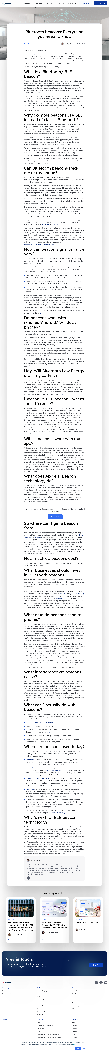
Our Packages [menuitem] (6, 988)
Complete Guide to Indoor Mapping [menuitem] (48, 1034)
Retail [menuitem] (74, 1000)
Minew (80, 535)
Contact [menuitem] (74, 1028)
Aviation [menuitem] (74, 1003)
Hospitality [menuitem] (75, 1006)
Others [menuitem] (74, 1009)
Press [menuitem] (73, 1034)
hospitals (59, 598)
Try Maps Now (85, 3)
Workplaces (30, 789)
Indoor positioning (33, 722)
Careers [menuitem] (74, 1025)
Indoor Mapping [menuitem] (42, 991)
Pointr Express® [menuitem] (42, 1009)
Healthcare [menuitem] (75, 997)
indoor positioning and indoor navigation (39, 244)
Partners (49, 3)
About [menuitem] (74, 1023)
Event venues (31, 760)
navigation (48, 722)
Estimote (27, 537)
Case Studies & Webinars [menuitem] (45, 1025)
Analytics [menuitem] (40, 997)
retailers (62, 594)
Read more (12, 940)
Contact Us (101, 3)
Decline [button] (84, 1048)
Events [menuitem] (74, 994)
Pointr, (32, 54)
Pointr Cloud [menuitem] (41, 1012)
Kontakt (38, 537)
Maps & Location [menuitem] (7, 994)
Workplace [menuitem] (75, 991)
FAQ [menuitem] (38, 1031)
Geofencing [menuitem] (40, 1003)
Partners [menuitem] (4, 1020)
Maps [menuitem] (3, 991)
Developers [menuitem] (40, 1028)
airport (56, 224)
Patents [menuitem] (74, 1031)
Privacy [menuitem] (74, 1037)
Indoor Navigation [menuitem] (43, 1006)
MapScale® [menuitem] (40, 1000)
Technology (27, 44)
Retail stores (31, 768)
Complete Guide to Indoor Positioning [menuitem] (49, 1037)
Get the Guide (55, 517)
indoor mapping (78, 594)
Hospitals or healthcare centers (38, 778)
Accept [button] (77, 1048)
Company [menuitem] (75, 1020)
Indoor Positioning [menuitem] (43, 994)
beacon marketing (58, 813)
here (74, 1044)
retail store (45, 224)
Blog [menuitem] (38, 1023)
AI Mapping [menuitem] (40, 1015)
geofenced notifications (53, 770)
